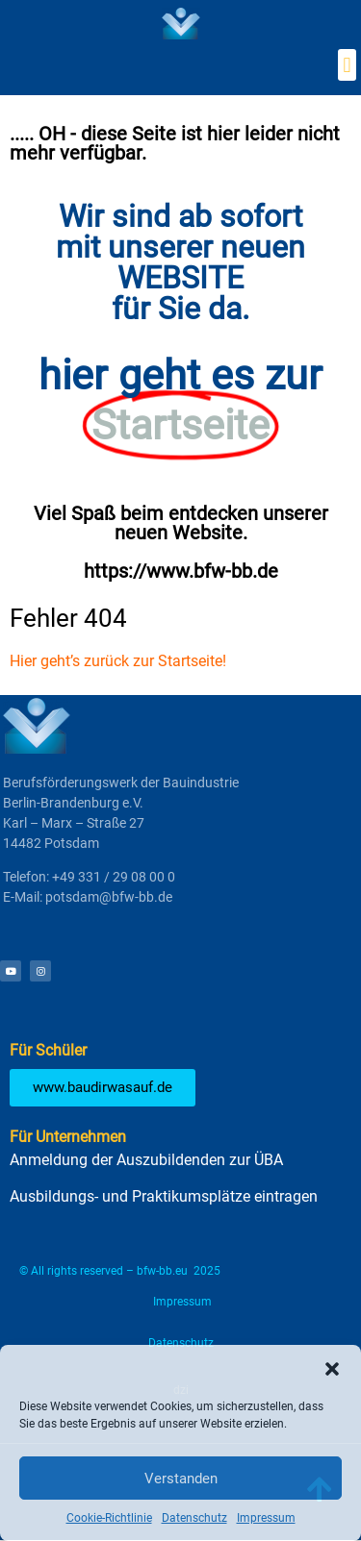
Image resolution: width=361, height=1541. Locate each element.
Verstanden (181, 1478)
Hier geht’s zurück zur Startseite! (118, 661)
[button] (332, 1369)
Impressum (266, 1518)
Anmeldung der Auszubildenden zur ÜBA (146, 1160)
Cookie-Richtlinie (109, 1518)
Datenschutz (194, 1518)
